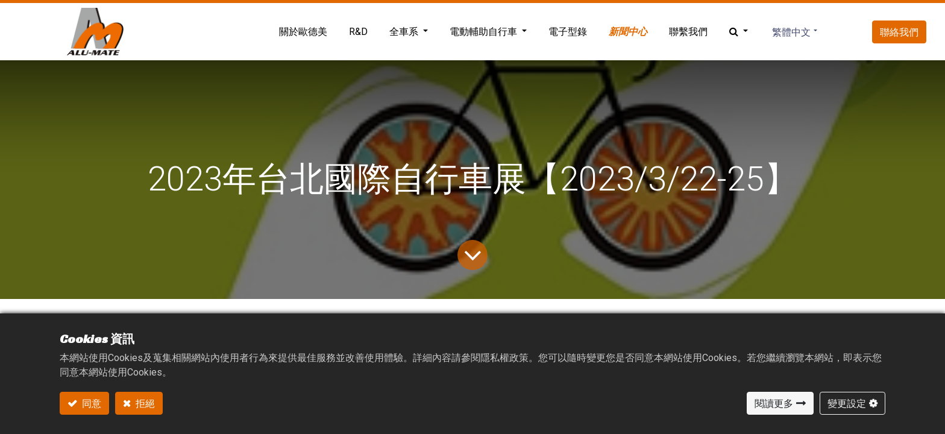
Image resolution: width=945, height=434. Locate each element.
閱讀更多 (774, 403)
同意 (90, 403)
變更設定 (846, 403)
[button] (738, 32)
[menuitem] (303, 32)
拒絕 (144, 403)
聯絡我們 (899, 32)
